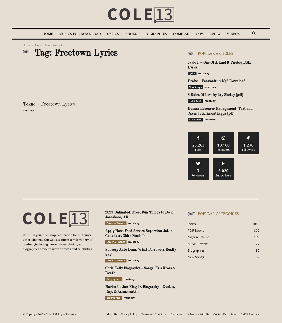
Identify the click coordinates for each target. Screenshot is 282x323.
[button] (254, 34)
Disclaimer (177, 314)
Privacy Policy (129, 314)
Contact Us (219, 314)
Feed (234, 314)
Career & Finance (116, 223)
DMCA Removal (250, 314)
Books (131, 33)
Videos (233, 33)
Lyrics (113, 33)
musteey (28, 110)
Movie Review (208, 33)
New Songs (195, 87)
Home (48, 33)
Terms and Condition (154, 314)
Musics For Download (80, 33)
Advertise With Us (198, 314)
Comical (181, 33)
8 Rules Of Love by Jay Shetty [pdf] (215, 95)
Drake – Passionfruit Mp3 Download (216, 81)
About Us (111, 314)
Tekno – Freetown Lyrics (49, 104)
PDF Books (195, 100)
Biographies (155, 33)
